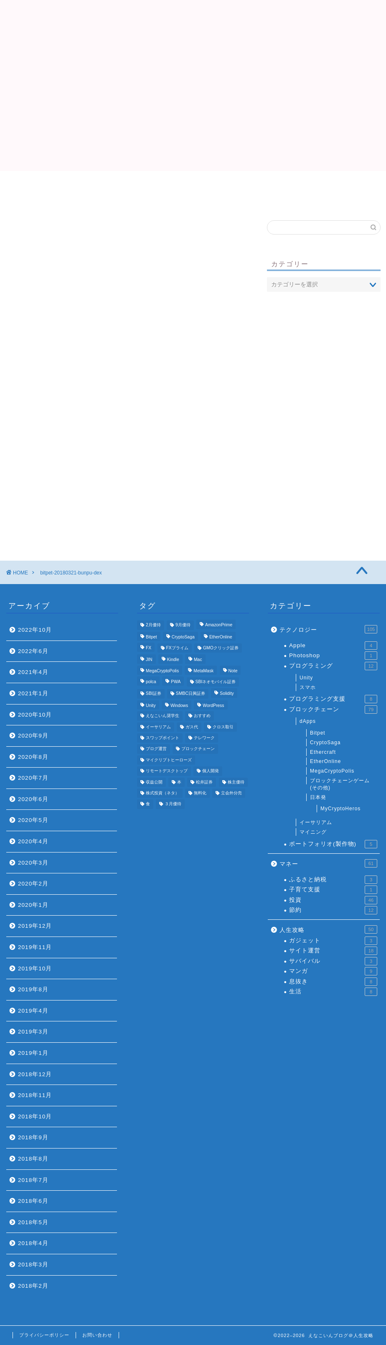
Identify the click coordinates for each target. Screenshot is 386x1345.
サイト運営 (333, 951)
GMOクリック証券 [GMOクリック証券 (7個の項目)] (221, 648)
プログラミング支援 (333, 699)
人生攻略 (328, 929)
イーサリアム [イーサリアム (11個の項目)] (158, 727)
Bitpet (317, 733)
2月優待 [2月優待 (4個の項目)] (153, 625)
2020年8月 (33, 757)
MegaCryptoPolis (332, 771)
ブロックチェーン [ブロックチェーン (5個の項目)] (198, 749)
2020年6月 (33, 799)
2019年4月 (33, 1011)
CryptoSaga (325, 742)
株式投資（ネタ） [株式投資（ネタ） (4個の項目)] (162, 793)
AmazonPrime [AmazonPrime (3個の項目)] (218, 625)
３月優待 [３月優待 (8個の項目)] (173, 804)
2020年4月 (33, 841)
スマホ (308, 687)
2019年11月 (35, 947)
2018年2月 (33, 1286)
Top (92, 186)
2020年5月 (33, 820)
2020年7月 (33, 778)
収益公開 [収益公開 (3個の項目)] (154, 782)
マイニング (313, 832)
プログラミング (333, 666)
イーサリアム (316, 822)
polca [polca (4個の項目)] (151, 681)
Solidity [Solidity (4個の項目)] (227, 694)
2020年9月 (33, 735)
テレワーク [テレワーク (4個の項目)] (204, 737)
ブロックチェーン (333, 709)
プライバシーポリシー (44, 1334)
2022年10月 (35, 630)
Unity (306, 678)
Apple (333, 645)
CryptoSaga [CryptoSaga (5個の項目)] (183, 637)
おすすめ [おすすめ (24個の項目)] (202, 716)
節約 (333, 910)
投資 (333, 900)
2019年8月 (33, 989)
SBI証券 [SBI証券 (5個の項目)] (153, 694)
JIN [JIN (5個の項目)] (149, 660)
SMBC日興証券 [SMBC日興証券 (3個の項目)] (190, 694)
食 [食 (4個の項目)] (148, 804)
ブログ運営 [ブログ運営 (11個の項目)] (156, 749)
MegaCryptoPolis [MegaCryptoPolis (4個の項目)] (162, 671)
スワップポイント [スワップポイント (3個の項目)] (162, 737)
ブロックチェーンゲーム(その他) (340, 784)
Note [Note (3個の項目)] (233, 671)
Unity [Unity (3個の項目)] (151, 705)
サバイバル (333, 961)
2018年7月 (33, 1180)
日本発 (318, 797)
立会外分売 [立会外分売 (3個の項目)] (231, 793)
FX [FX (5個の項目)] (148, 648)
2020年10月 (35, 715)
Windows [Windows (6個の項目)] (179, 705)
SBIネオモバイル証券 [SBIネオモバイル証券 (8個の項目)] (216, 681)
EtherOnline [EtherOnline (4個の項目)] (220, 637)
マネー (328, 863)
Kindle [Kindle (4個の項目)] (173, 660)
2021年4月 (33, 672)
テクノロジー (328, 629)
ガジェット (333, 941)
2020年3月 (33, 863)
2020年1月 (33, 905)
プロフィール (193, 186)
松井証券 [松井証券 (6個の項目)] (204, 782)
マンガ (333, 971)
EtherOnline (325, 761)
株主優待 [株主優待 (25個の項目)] (236, 782)
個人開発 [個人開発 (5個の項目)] (210, 771)
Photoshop (333, 655)
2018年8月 (33, 1159)
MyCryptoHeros (340, 809)
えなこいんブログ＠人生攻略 (193, 25)
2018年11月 (35, 1095)
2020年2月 (33, 884)
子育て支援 (333, 890)
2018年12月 (35, 1074)
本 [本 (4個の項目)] (179, 782)
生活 (333, 992)
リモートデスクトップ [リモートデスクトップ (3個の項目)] (167, 771)
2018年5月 (33, 1222)
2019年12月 (35, 926)
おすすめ (293, 186)
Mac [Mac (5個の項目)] (198, 660)
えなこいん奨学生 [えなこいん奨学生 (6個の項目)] (162, 716)
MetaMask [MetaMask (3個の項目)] (203, 671)
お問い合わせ (97, 1334)
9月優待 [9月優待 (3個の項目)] (182, 625)
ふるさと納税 (333, 879)
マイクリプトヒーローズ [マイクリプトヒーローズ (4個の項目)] (169, 760)
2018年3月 (33, 1264)
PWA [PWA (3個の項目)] (175, 681)
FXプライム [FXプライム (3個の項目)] (177, 648)
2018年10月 (35, 1116)
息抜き (333, 981)
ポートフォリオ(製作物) (333, 844)
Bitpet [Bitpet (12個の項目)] (151, 637)
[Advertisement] (193, 112)
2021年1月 (33, 693)
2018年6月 (33, 1201)
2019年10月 (35, 968)
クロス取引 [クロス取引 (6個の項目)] (223, 727)
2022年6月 (33, 651)
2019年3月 (33, 1032)
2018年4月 (33, 1243)
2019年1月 (33, 1053)
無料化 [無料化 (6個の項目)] (200, 793)
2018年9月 (33, 1137)
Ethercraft (323, 752)
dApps (308, 721)
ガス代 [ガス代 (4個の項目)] (191, 727)
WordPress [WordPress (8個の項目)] (213, 705)
